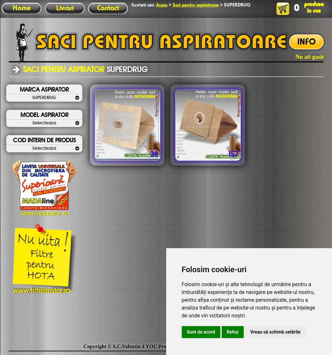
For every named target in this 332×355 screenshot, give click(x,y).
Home (22, 8)
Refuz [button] (233, 332)
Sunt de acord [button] (201, 332)
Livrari (65, 8)
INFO (306, 42)
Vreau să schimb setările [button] (275, 332)
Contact (108, 8)
